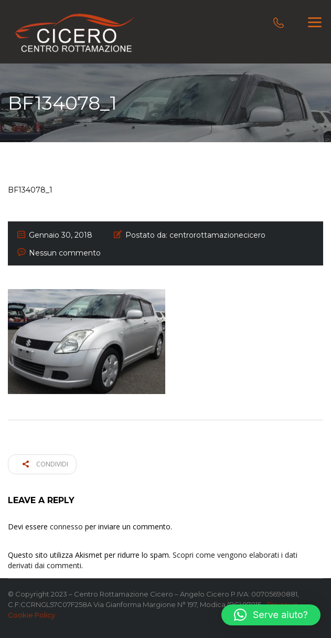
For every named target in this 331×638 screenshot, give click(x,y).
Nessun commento (65, 253)
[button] (271, 614)
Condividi (45, 464)
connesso (66, 526)
